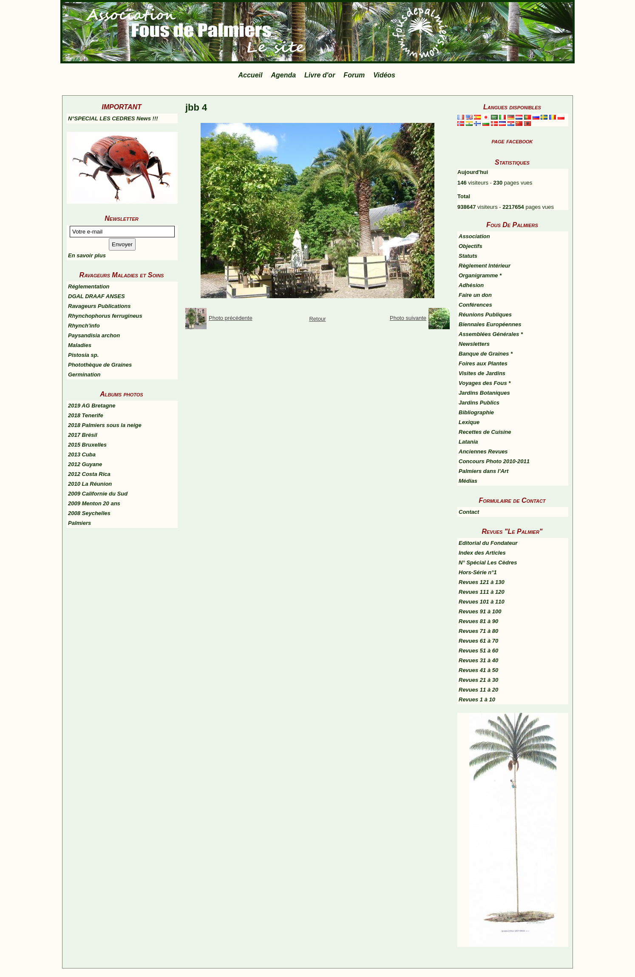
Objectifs (470, 246)
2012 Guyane (85, 464)
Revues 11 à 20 (478, 689)
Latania (468, 442)
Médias (468, 481)
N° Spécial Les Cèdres (488, 562)
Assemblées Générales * (491, 334)
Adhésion (471, 285)
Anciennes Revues (483, 451)
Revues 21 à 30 (478, 680)
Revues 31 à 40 (478, 660)
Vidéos (384, 75)
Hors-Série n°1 (478, 572)
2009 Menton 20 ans (94, 503)
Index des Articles (482, 553)
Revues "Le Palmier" (512, 531)
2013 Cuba (82, 454)
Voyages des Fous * (484, 383)
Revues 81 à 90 (478, 621)
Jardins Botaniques (484, 393)
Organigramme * (480, 275)
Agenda (283, 75)
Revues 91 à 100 (480, 611)
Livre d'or (319, 75)
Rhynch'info (84, 325)
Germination (84, 374)
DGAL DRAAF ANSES (96, 296)
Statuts (468, 256)
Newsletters (474, 344)
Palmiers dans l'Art (483, 471)
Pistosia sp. (83, 355)
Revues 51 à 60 (478, 650)
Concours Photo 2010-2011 (494, 461)
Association (474, 236)
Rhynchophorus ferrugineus (105, 316)
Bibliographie (476, 412)
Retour (317, 319)
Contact (469, 512)
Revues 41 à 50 (478, 670)
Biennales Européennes (490, 324)
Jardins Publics (479, 402)
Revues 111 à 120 (482, 592)
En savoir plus (87, 255)
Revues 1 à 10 (477, 699)
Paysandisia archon (94, 335)
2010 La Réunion (90, 484)
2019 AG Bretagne (92, 405)
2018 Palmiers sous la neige (105, 425)
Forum (354, 75)
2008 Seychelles (89, 513)
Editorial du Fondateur (488, 543)
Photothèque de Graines (100, 365)
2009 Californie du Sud (98, 493)
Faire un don (475, 295)
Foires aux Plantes (483, 363)
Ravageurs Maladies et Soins (121, 275)
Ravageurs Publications (99, 306)
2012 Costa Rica (89, 474)
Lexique (469, 422)
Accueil (250, 75)
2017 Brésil (82, 435)
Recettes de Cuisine (485, 432)
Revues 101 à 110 (482, 601)
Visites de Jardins (482, 373)
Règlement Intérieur (484, 265)
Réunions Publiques (485, 314)
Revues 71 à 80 (478, 631)
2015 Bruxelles (87, 445)
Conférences (475, 305)
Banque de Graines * (486, 353)
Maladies (79, 345)
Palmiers (79, 523)
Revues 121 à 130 (482, 582)
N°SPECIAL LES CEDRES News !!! (113, 118)
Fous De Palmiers (512, 224)
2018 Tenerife (85, 415)
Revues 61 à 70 (478, 641)
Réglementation (89, 286)
